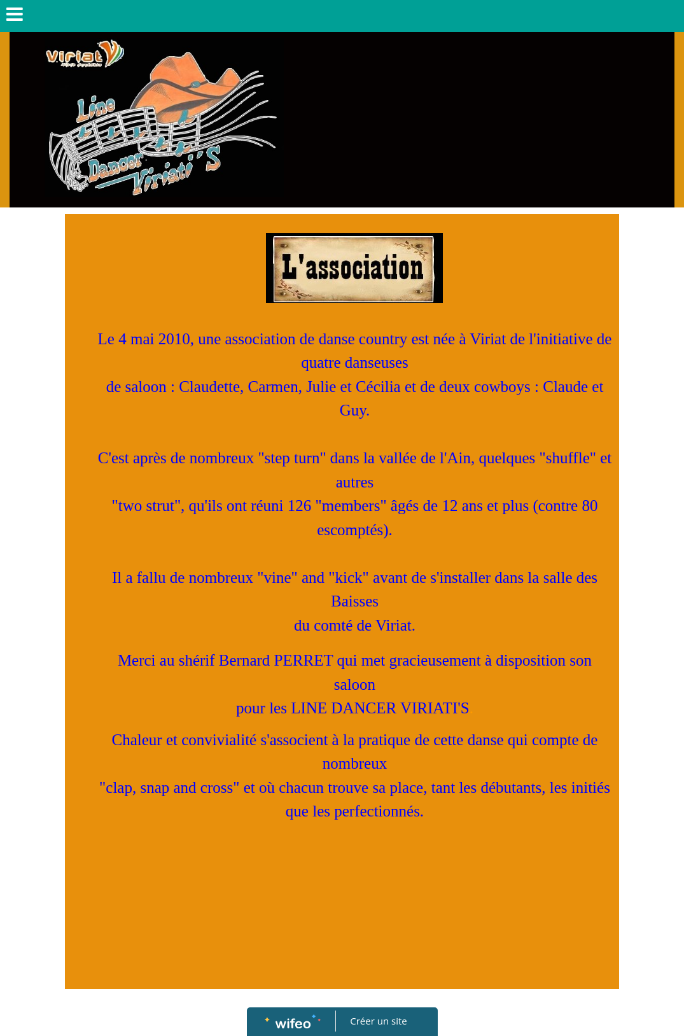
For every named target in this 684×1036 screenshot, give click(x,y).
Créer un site (378, 1020)
